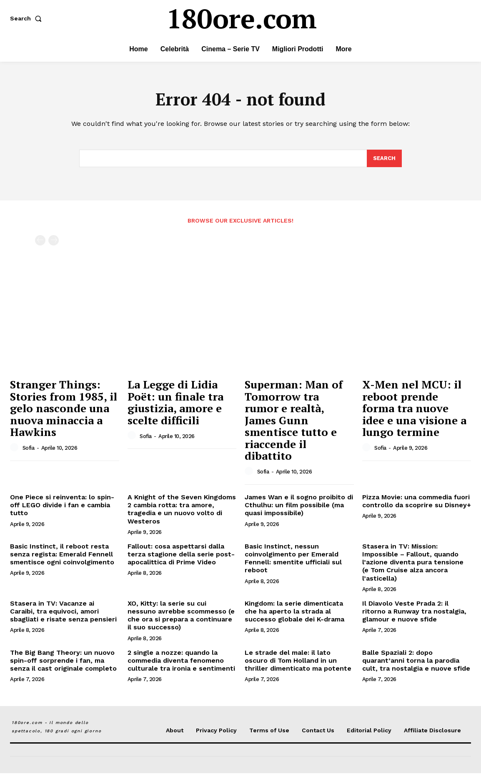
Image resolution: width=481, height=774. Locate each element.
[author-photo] (15, 448)
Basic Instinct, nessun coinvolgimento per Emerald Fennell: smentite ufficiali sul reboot (293, 559)
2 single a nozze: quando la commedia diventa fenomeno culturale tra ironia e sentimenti (181, 661)
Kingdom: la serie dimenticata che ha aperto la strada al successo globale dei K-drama (294, 612)
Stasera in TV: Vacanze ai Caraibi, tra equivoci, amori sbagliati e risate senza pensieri (63, 612)
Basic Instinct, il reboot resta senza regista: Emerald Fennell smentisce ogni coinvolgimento (62, 555)
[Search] (384, 159)
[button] (27, 18)
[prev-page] (40, 241)
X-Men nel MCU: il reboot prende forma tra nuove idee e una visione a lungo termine (414, 409)
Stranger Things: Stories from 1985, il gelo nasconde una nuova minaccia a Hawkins (63, 409)
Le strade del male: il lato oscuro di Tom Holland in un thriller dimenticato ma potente (298, 661)
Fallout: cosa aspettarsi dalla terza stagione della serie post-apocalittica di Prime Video (181, 555)
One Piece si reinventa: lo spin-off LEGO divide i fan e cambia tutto (62, 506)
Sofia (29, 449)
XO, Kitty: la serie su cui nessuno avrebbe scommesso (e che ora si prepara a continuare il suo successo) (181, 616)
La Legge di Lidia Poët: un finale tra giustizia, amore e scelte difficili (175, 403)
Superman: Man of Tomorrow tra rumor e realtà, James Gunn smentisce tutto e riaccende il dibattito (294, 421)
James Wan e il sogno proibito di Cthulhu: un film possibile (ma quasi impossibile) (299, 506)
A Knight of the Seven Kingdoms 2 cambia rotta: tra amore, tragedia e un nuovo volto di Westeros (182, 510)
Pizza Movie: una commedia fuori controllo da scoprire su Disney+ (416, 502)
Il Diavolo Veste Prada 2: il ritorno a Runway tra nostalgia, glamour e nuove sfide (414, 612)
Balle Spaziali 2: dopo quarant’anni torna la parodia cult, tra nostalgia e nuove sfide (416, 661)
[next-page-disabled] (53, 241)
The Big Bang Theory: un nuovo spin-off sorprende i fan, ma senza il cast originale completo (63, 661)
